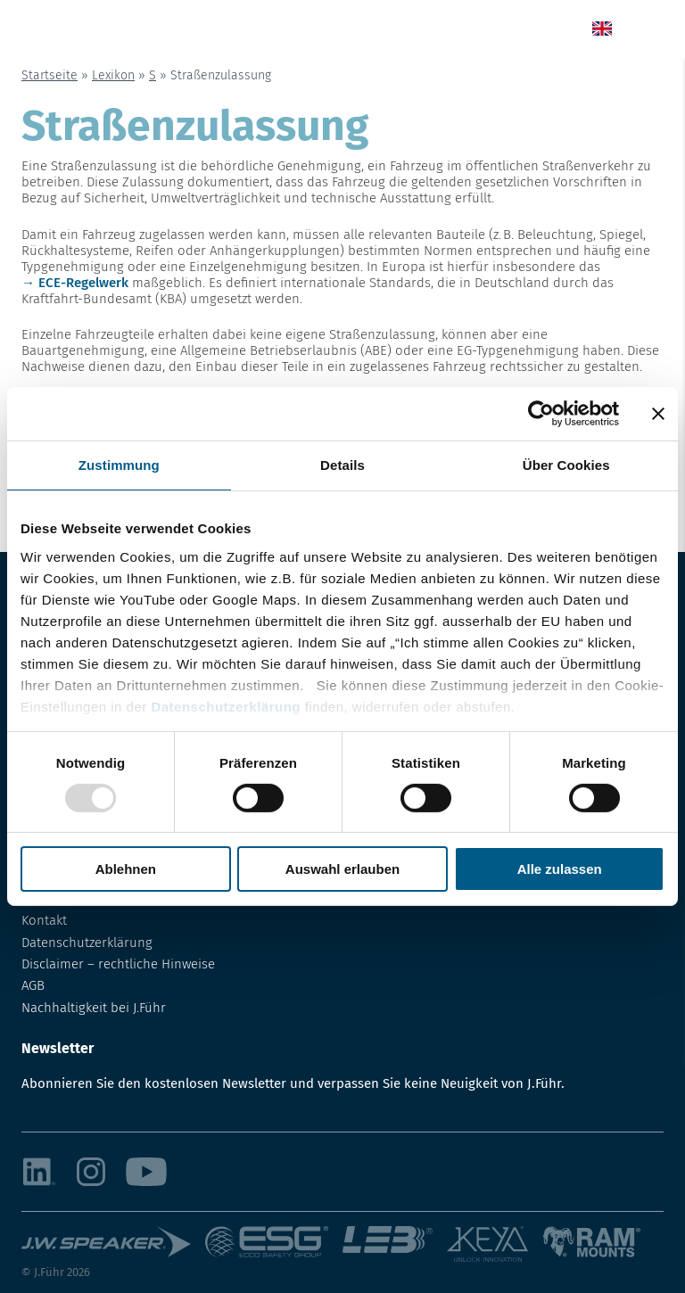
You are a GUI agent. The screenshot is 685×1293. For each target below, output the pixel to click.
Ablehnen (125, 869)
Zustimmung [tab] (119, 465)
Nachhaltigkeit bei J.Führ (93, 1008)
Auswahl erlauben (342, 869)
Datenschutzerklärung (226, 705)
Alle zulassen (559, 869)
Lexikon (113, 75)
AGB (33, 985)
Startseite (49, 75)
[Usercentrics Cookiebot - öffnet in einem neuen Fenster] (541, 413)
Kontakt (44, 920)
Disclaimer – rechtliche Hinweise (118, 964)
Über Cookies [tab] (566, 465)
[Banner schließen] (658, 414)
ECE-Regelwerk (83, 283)
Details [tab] (342, 465)
